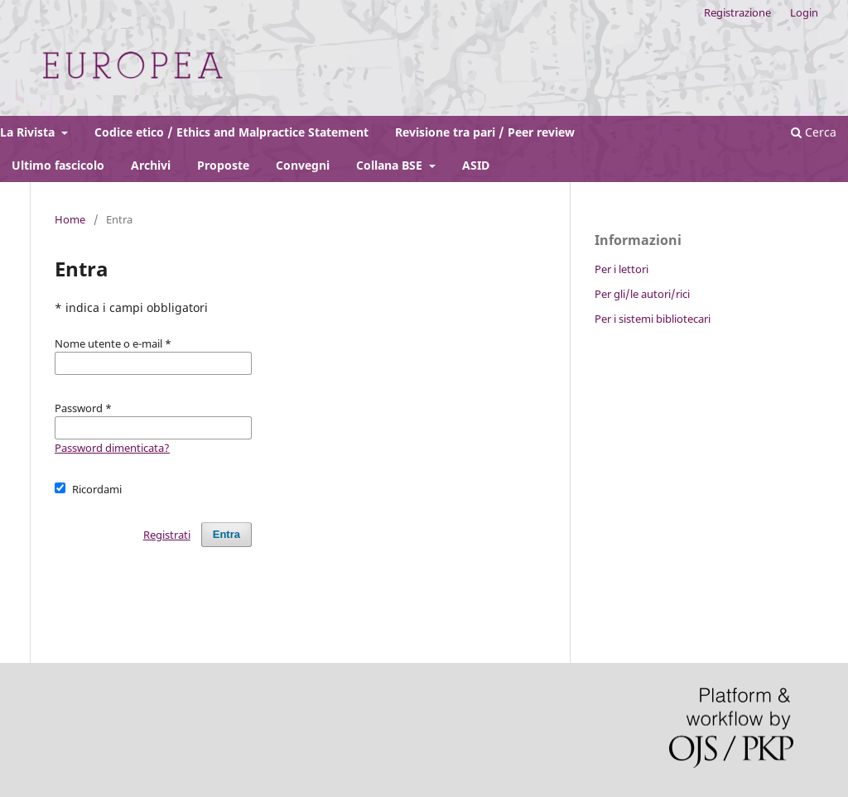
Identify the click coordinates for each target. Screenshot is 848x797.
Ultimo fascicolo (58, 165)
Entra (226, 534)
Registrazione (737, 12)
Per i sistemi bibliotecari (653, 318)
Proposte (223, 165)
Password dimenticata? (112, 447)
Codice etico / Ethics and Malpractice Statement (231, 132)
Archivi (151, 165)
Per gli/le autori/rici (642, 293)
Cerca (813, 132)
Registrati (166, 534)
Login (804, 12)
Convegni (303, 165)
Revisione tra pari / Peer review (485, 132)
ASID (475, 165)
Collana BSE (391, 165)
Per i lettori (621, 269)
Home (70, 219)
